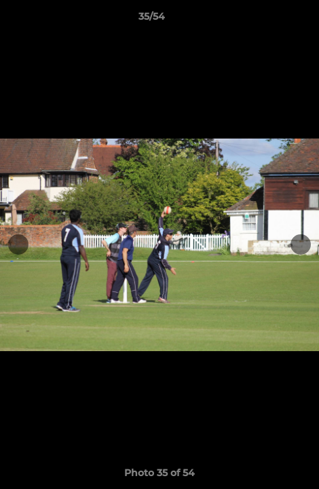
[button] (270, 20)
